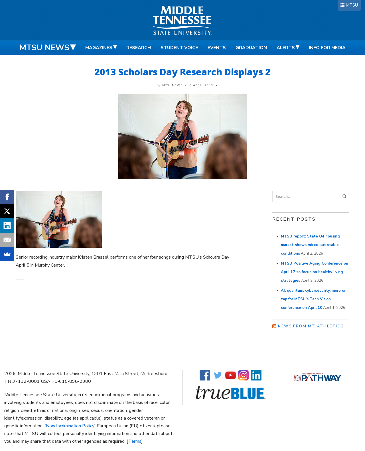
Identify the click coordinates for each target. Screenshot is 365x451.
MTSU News (44, 47)
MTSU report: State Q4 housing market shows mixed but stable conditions (310, 245)
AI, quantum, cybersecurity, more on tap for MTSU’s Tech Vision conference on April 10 (313, 299)
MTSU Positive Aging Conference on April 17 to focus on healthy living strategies (314, 272)
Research (138, 48)
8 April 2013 (201, 85)
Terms (134, 441)
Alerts (286, 48)
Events (217, 48)
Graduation (251, 48)
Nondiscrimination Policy (70, 426)
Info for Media (327, 48)
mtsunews (172, 85)
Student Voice (179, 48)
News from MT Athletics (311, 326)
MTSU (352, 5)
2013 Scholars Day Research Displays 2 (182, 72)
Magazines (98, 48)
